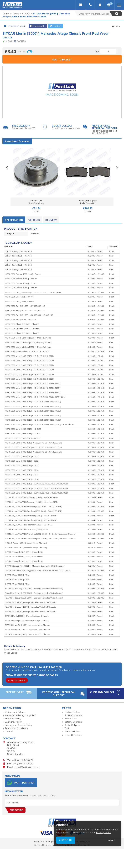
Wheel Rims (70, 718)
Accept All (83, 842)
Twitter (55, 25)
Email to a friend (14, 25)
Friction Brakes (72, 711)
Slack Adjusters (72, 731)
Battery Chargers (73, 721)
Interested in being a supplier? (20, 715)
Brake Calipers (72, 725)
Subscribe (16, 810)
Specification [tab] (14, 220)
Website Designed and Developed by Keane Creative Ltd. (62, 845)
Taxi (66, 728)
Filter (116, 26)
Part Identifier (20, 782)
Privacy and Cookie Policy (18, 725)
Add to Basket (62, 59)
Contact (9, 731)
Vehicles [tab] (34, 220)
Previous (7, 168)
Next (117, 168)
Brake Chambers (73, 715)
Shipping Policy (13, 718)
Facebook (37, 25)
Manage (115, 842)
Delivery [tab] (51, 220)
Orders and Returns (15, 711)
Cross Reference (73, 734)
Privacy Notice (109, 837)
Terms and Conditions (16, 728)
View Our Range (17, 680)
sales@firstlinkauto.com (26, 767)
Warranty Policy (13, 721)
